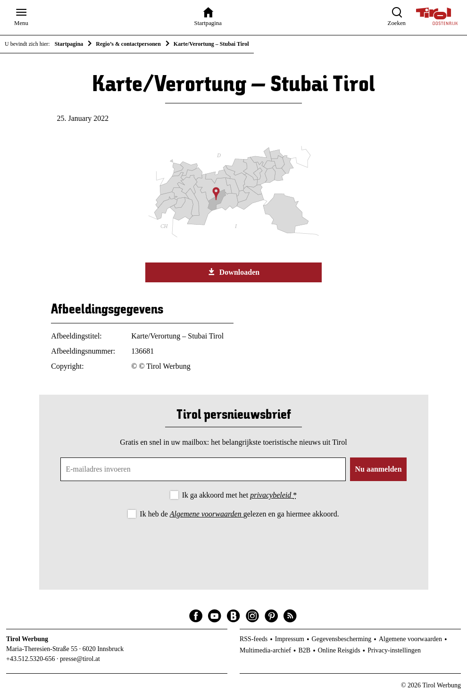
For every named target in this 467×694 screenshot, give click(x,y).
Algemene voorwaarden (206, 514)
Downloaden (233, 272)
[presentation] (233, 546)
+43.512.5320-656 (30, 658)
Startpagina (69, 44)
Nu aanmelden (378, 469)
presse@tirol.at (80, 658)
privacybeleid (271, 495)
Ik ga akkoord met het (239, 495)
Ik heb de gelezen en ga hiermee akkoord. (239, 514)
